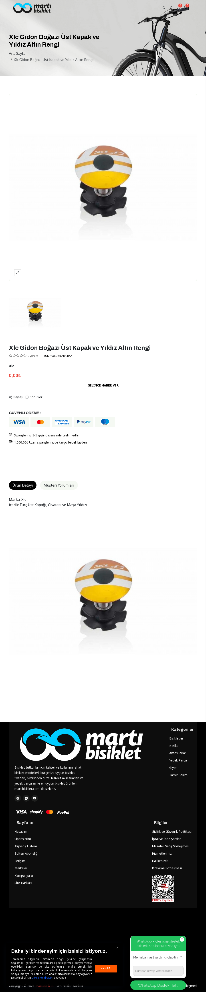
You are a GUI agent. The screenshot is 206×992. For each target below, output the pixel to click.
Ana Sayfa (17, 53)
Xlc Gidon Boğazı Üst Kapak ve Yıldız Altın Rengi (54, 59)
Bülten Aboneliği (26, 853)
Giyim (173, 767)
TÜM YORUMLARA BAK (57, 356)
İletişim (19, 861)
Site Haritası (23, 883)
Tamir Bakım (178, 775)
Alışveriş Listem (25, 846)
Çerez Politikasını (42, 978)
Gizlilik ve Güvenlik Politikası (172, 831)
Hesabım (20, 831)
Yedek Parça (178, 760)
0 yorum (33, 356)
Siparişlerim (22, 839)
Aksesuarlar (177, 753)
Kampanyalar (23, 875)
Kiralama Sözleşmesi (167, 868)
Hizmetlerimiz (162, 853)
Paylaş (16, 397)
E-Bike (173, 746)
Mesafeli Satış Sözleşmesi (170, 846)
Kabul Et (106, 968)
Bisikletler (176, 738)
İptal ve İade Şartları (166, 839)
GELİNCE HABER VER (103, 385)
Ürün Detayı (22, 485)
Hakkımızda (160, 861)
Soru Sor (33, 397)
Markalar (20, 868)
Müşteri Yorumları (59, 485)
